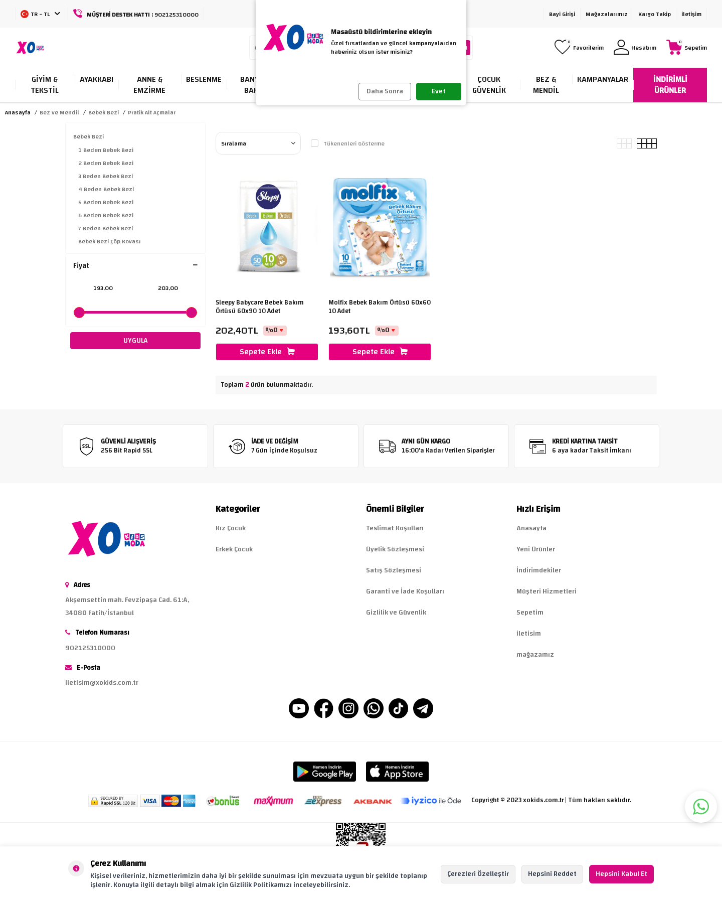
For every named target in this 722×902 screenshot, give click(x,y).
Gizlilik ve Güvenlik (396, 612)
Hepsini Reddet (552, 873)
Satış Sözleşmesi (393, 570)
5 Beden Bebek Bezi (105, 202)
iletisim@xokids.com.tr (101, 682)
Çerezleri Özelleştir (478, 873)
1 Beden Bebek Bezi (105, 150)
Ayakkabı (96, 79)
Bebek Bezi (103, 112)
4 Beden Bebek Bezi (106, 189)
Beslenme (204, 79)
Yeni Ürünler (535, 549)
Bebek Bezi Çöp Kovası (109, 241)
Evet (439, 91)
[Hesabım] (635, 48)
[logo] (30, 48)
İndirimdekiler (538, 570)
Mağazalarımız (607, 14)
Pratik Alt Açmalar (151, 112)
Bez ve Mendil (59, 112)
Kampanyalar (602, 79)
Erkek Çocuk (234, 549)
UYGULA (135, 340)
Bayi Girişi (562, 14)
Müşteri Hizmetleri (546, 591)
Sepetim (530, 612)
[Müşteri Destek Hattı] (136, 14)
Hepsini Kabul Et (621, 873)
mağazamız (535, 654)
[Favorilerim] (579, 48)
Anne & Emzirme (149, 85)
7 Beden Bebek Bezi (105, 228)
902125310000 (90, 648)
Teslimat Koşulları (395, 528)
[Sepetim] (686, 48)
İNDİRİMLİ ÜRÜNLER (670, 85)
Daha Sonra (385, 91)
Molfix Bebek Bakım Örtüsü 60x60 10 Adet (379, 307)
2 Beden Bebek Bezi (105, 163)
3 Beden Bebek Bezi (105, 176)
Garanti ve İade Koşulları (405, 591)
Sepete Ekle (267, 351)
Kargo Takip (654, 14)
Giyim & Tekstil (45, 85)
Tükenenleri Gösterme (348, 143)
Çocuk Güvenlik (489, 85)
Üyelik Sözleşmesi (395, 549)
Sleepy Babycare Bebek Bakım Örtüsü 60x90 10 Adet (260, 307)
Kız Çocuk (231, 528)
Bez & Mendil (546, 85)
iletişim (691, 14)
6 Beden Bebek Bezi (105, 215)
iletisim (528, 633)
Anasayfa (18, 112)
